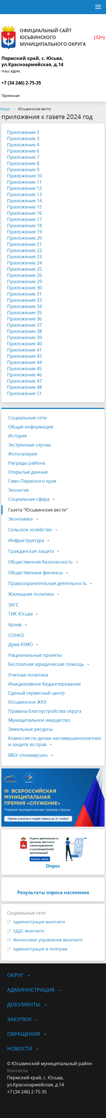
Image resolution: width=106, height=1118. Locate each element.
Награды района (26, 463)
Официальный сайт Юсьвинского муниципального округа (53, 37)
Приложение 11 (24, 182)
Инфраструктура (26, 540)
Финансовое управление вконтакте (48, 939)
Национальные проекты (35, 655)
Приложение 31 (24, 294)
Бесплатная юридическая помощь (46, 664)
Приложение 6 (23, 151)
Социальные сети (27, 418)
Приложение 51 (24, 393)
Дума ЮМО (20, 644)
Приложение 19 (24, 232)
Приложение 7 (23, 157)
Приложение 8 (23, 163)
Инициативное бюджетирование (44, 684)
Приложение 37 (24, 325)
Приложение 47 (24, 381)
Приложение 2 (23, 132)
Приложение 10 (24, 176)
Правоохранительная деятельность (47, 583)
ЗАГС (13, 605)
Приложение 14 (24, 201)
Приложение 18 (24, 225)
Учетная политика (28, 675)
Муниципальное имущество (39, 720)
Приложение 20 (24, 238)
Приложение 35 (24, 312)
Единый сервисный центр (36, 693)
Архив (14, 624)
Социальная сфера (28, 499)
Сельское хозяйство (30, 529)
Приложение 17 (24, 219)
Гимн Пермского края (32, 481)
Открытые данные (28, 472)
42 (39, 356)
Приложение (22, 356)
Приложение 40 (24, 344)
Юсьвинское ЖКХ (27, 702)
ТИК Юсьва (20, 614)
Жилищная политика (31, 594)
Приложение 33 (24, 300)
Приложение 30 (24, 288)
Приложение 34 (24, 306)
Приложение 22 (24, 250)
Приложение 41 (24, 350)
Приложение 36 (24, 319)
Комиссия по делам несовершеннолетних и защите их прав (54, 741)
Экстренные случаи (29, 445)
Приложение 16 (24, 213)
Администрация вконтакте (39, 921)
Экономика (20, 519)
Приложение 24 (24, 263)
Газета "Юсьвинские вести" (38, 510)
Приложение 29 (24, 281)
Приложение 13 (24, 194)
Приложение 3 (23, 138)
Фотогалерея (22, 454)
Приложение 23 (24, 256)
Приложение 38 (24, 331)
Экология (18, 490)
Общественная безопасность (40, 562)
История (17, 436)
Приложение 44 (24, 362)
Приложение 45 (24, 368)
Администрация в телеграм (40, 949)
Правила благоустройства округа (44, 711)
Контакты (17, 1070)
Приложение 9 (23, 169)
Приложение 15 (24, 207)
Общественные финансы (35, 572)
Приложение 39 (24, 337)
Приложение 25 (24, 269)
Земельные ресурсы (30, 729)
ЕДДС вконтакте (28, 930)
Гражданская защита (31, 551)
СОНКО (16, 635)
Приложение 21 (24, 244)
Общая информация (30, 427)
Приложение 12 (24, 188)
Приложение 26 (24, 275)
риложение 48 (26, 387)
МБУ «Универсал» (28, 755)
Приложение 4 (23, 145)
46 (39, 375)
